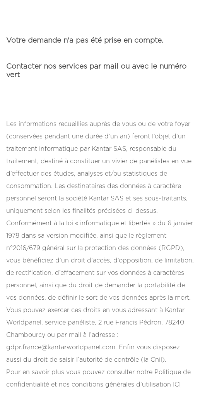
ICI (177, 384)
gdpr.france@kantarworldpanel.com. (61, 347)
